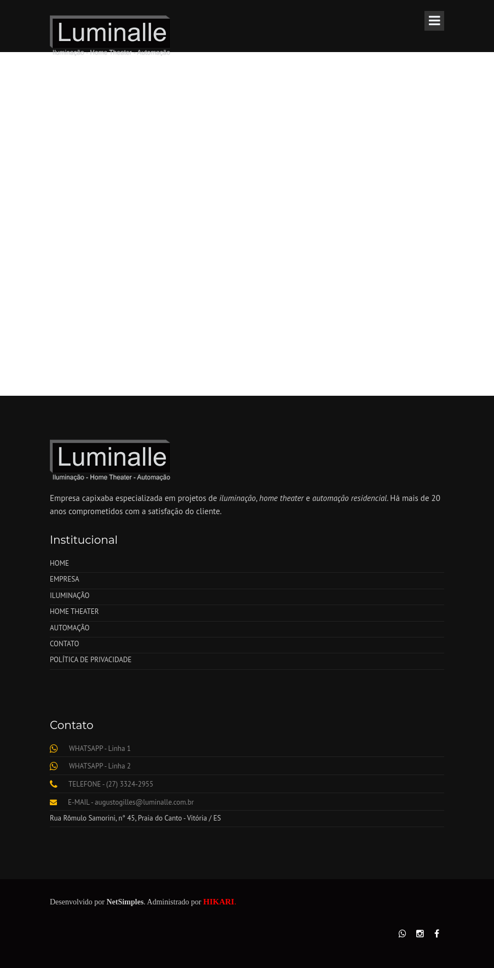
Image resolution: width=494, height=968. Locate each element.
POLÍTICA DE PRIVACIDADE (90, 659)
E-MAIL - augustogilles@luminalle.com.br (131, 802)
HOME (59, 563)
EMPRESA (64, 579)
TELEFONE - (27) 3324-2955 (110, 784)
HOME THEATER (74, 611)
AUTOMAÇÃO (69, 628)
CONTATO (64, 643)
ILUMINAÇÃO (69, 595)
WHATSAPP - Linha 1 (100, 748)
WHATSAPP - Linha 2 (100, 766)
